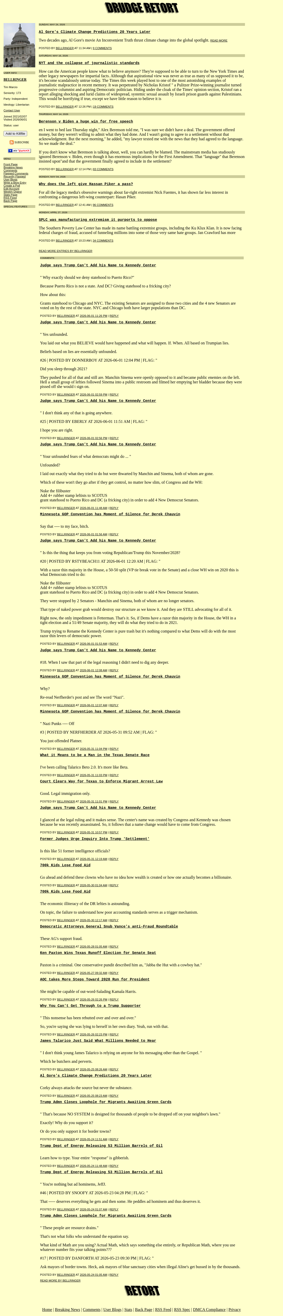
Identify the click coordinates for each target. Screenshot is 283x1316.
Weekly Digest (13, 191)
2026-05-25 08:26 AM (93, 1069)
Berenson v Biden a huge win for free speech (86, 122)
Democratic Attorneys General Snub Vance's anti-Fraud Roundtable (109, 927)
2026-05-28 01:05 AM (93, 946)
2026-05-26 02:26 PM (93, 999)
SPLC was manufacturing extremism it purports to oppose (98, 220)
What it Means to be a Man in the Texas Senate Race (95, 755)
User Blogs (10, 179)
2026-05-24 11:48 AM (93, 1165)
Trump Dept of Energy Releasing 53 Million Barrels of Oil (101, 1146)
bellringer (15, 80)
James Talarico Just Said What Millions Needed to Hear (98, 1041)
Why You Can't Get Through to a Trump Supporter (90, 1006)
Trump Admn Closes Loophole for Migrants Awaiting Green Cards (105, 1102)
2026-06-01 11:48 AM (93, 507)
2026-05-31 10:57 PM (93, 832)
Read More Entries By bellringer (65, 250)
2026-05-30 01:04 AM (93, 885)
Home (47, 1309)
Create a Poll (12, 185)
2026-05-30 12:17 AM (93, 920)
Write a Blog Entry (15, 182)
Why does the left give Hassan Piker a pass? (86, 184)
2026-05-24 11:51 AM (93, 1139)
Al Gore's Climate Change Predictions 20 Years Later (94, 32)
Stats (128, 1309)
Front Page (10, 164)
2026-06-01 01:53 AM (93, 643)
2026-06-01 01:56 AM (93, 534)
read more (218, 40)
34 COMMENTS (103, 240)
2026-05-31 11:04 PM (93, 748)
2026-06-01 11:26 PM (93, 315)
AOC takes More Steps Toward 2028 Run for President (95, 979)
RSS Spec (182, 1309)
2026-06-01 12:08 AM (93, 670)
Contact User (12, 110)
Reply (114, 315)
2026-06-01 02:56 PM (93, 438)
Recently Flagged (15, 176)
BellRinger (65, 48)
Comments (10, 170)
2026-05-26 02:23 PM (93, 1034)
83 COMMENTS (103, 169)
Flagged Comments (16, 173)
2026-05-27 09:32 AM (93, 972)
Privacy (234, 1309)
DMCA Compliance (209, 1309)
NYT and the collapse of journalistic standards (89, 63)
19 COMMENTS (103, 106)
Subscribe (21, 142)
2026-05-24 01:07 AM (93, 1209)
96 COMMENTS (103, 204)
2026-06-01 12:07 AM (93, 705)
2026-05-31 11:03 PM (93, 775)
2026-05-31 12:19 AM (93, 858)
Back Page (10, 200)
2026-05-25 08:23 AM (93, 1095)
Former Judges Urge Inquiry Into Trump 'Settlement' (95, 839)
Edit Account (11, 188)
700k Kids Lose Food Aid (65, 865)
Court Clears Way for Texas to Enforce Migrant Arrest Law (101, 781)
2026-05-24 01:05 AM (93, 1274)
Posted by (48, 315)
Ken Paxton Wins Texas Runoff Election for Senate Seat (98, 953)
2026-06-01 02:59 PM (93, 394)
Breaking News (13, 167)
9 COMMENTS (102, 48)
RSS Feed (10, 197)
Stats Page (10, 194)
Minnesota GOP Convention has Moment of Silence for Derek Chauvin (110, 514)
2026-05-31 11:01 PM (93, 801)
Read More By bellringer (60, 1280)
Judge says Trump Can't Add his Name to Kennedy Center (98, 265)
